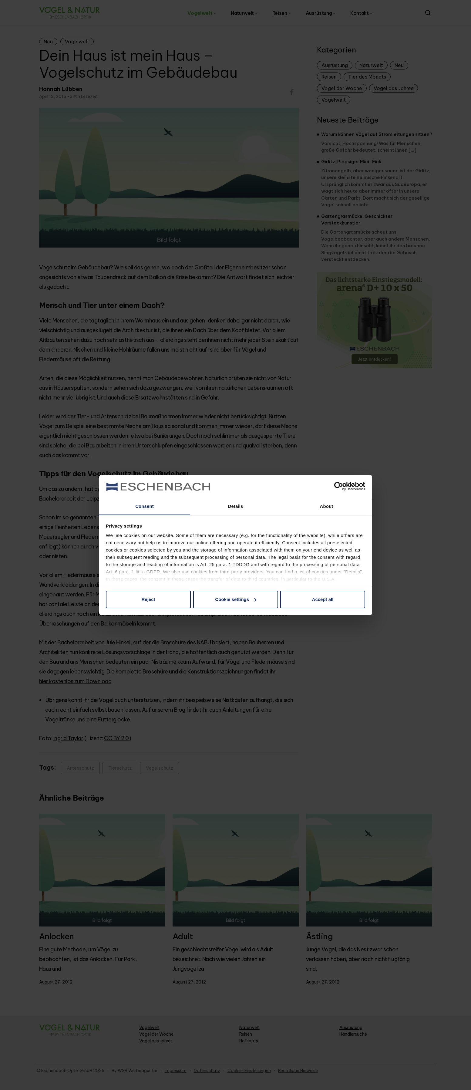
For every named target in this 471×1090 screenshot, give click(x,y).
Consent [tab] (144, 506)
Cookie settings (235, 599)
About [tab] (326, 506)
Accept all (323, 599)
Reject (148, 599)
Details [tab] (235, 506)
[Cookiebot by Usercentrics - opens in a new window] (338, 486)
